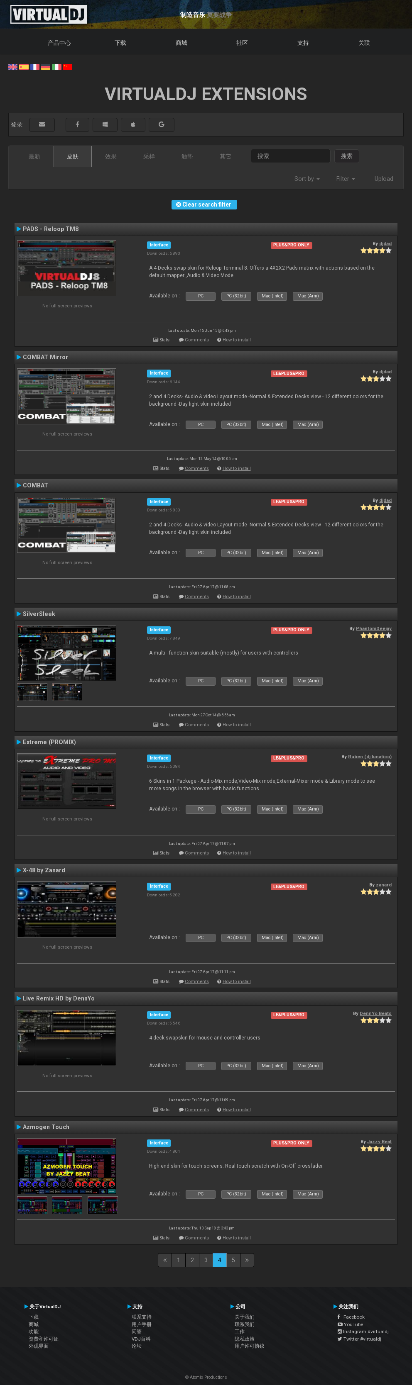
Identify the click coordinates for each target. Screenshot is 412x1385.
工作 (240, 1331)
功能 (34, 1331)
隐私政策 (245, 1339)
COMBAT (35, 485)
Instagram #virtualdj (363, 1331)
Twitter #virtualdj (359, 1339)
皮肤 (72, 156)
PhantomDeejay (374, 628)
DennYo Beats (376, 1013)
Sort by (307, 178)
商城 (181, 42)
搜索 (347, 156)
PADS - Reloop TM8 (50, 229)
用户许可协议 (250, 1346)
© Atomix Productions (206, 1377)
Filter (345, 178)
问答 (137, 1331)
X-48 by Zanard (44, 870)
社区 (242, 42)
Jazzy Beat (379, 1141)
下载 (120, 42)
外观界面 (39, 1346)
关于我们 (245, 1317)
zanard (384, 885)
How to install (237, 340)
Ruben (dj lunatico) (370, 756)
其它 (225, 156)
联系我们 (245, 1324)
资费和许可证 (44, 1339)
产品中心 (59, 42)
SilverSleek (39, 614)
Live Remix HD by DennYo (59, 998)
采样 (149, 156)
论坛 (137, 1346)
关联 (364, 42)
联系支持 (142, 1317)
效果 (111, 156)
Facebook (351, 1317)
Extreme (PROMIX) (49, 742)
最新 (34, 156)
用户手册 (142, 1324)
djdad (385, 243)
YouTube (350, 1324)
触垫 (187, 156)
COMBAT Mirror (45, 357)
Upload (384, 178)
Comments (197, 340)
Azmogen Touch (46, 1127)
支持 (303, 42)
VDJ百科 (141, 1339)
